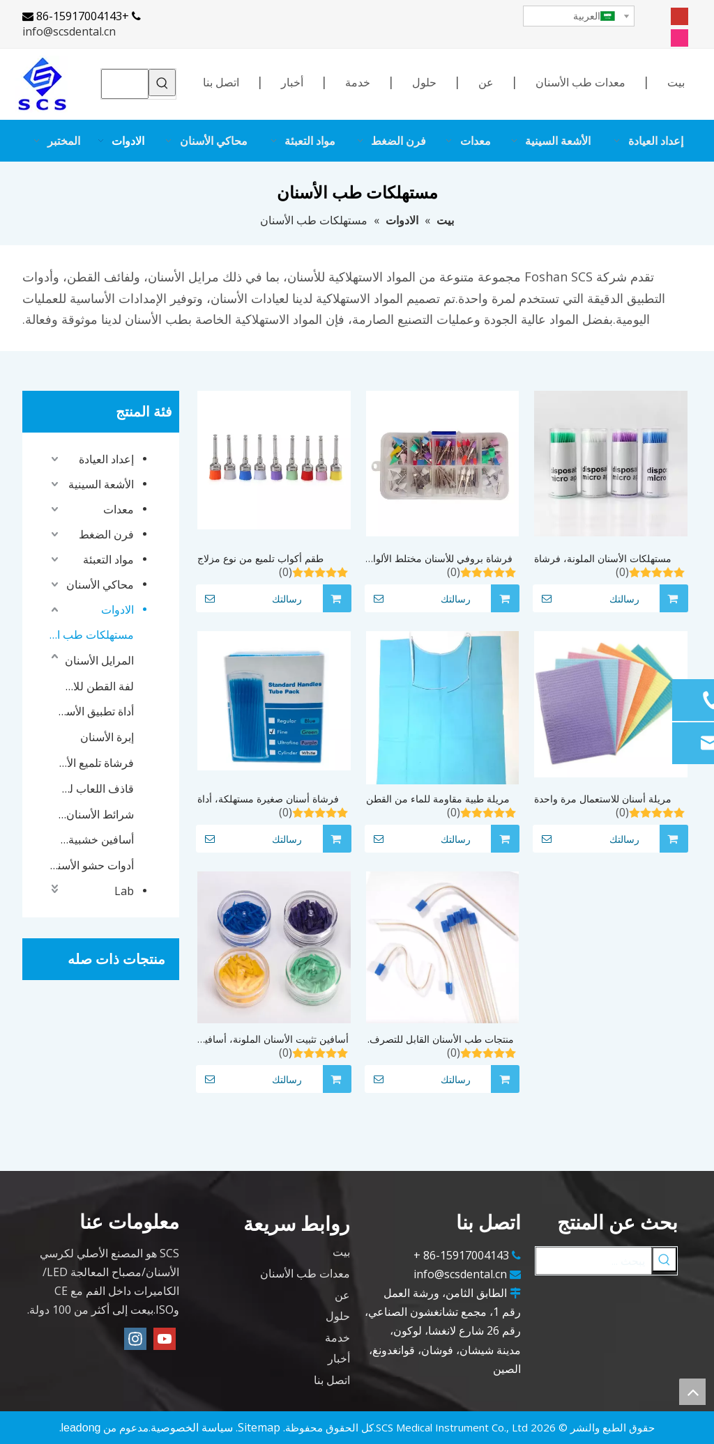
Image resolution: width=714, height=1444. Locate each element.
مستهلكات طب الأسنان (90, 634)
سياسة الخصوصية (192, 1427)
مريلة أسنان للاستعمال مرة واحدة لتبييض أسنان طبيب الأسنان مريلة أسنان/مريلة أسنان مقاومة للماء (602, 799)
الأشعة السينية (101, 484)
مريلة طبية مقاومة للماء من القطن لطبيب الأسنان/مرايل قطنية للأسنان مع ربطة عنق (438, 799)
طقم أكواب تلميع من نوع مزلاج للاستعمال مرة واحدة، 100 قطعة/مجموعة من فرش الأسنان (266, 559)
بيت (676, 82)
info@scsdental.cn (69, 31)
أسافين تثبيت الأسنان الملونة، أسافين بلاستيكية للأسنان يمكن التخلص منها (273, 1039)
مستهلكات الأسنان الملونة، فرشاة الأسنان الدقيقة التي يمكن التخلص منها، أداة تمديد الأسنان (602, 559)
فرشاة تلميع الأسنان (96, 762)
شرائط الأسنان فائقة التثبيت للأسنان (96, 814)
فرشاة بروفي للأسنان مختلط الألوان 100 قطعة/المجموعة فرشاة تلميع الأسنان (439, 559)
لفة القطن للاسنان (96, 686)
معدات (118, 509)
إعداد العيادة (106, 459)
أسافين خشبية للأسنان (96, 839)
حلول (424, 82)
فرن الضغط (106, 534)
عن (486, 82)
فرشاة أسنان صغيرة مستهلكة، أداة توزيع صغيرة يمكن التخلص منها (268, 799)
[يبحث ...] (594, 1261)
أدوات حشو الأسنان (90, 865)
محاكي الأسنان (100, 584)
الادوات (117, 609)
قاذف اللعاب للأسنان (96, 788)
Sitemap (259, 1427)
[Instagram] (679, 37)
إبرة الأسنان (107, 737)
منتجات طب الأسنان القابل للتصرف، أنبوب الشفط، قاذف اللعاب (440, 1039)
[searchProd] (125, 84)
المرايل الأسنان (99, 660)
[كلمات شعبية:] (162, 82)
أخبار (292, 82)
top (692, 1392)
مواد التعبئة (108, 559)
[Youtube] (679, 15)
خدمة (357, 82)
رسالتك (249, 598)
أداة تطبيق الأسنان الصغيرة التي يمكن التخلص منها (96, 711)
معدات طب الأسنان (580, 82)
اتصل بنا (221, 82)
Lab (124, 891)
